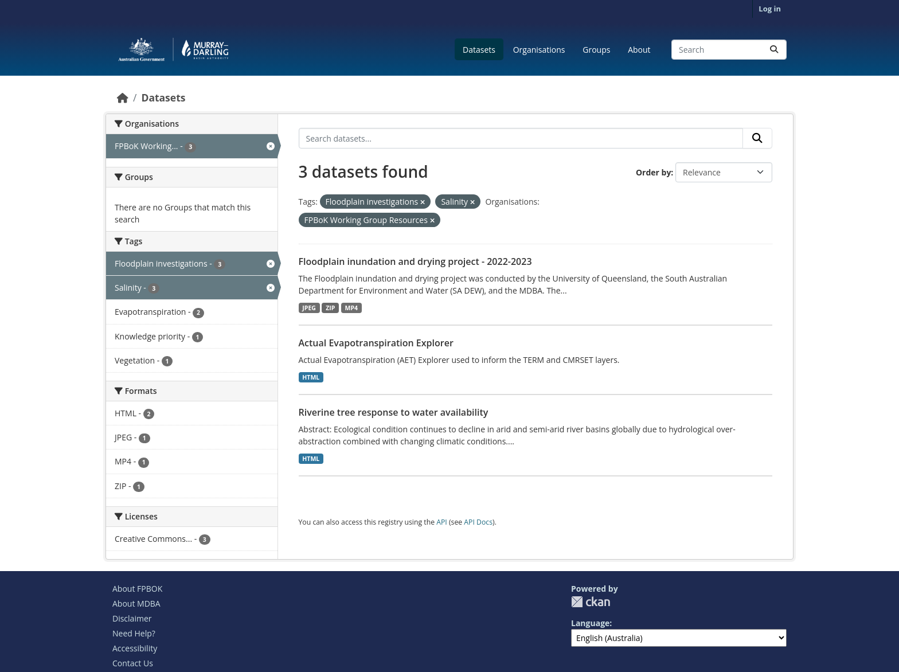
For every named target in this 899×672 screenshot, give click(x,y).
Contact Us (132, 663)
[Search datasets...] (729, 50)
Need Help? (133, 633)
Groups (596, 49)
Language (590, 623)
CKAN (590, 602)
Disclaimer (131, 618)
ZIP (330, 308)
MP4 (351, 308)
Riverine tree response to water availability (393, 412)
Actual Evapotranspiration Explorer (376, 343)
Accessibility (134, 648)
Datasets (479, 49)
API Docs (478, 522)
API (441, 522)
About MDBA (136, 603)
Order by (653, 172)
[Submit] (774, 50)
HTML (310, 377)
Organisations (539, 49)
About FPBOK (137, 588)
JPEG (309, 308)
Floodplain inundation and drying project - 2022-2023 (415, 261)
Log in (770, 8)
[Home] (122, 97)
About (639, 49)
